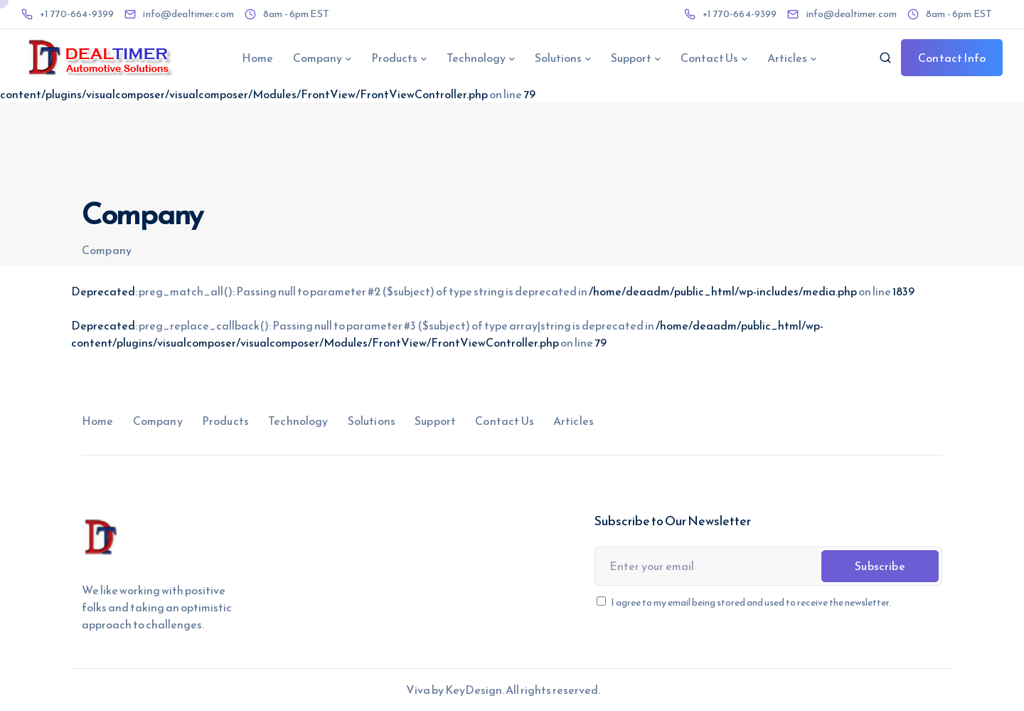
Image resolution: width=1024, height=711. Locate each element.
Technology (476, 57)
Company (317, 57)
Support (631, 57)
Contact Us (709, 57)
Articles (787, 57)
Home (257, 57)
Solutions (558, 57)
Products (394, 57)
